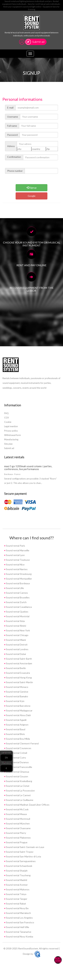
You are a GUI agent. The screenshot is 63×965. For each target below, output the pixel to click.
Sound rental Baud (15, 729)
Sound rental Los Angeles (19, 917)
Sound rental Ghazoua (17, 771)
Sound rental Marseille (17, 550)
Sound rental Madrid (16, 880)
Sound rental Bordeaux (17, 583)
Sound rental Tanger (16, 898)
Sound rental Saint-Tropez (19, 851)
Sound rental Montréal (17, 616)
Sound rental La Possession (20, 790)
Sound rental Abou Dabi (18, 715)
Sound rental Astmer (16, 884)
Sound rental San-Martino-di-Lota (23, 856)
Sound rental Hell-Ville (17, 927)
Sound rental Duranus (17, 762)
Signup (32, 187)
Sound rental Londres (16, 649)
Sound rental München (17, 823)
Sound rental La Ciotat (17, 785)
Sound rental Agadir (16, 719)
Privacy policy (11, 430)
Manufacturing (11, 439)
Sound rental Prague (16, 842)
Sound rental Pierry (15, 832)
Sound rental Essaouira (17, 672)
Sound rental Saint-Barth (18, 658)
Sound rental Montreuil (17, 818)
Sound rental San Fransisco (19, 922)
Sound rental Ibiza (15, 621)
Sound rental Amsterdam (18, 663)
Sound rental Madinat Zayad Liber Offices (27, 804)
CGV (6, 417)
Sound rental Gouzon (16, 776)
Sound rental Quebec (16, 611)
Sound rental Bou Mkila (17, 738)
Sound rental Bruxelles (17, 597)
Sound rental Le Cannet (18, 795)
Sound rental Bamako (16, 696)
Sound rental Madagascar (18, 710)
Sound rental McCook (17, 809)
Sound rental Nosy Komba (19, 936)
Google (31, 195)
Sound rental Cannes (16, 592)
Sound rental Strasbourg (18, 573)
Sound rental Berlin (15, 668)
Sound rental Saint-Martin (19, 682)
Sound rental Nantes (16, 569)
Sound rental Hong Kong (18, 677)
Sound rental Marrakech (18, 913)
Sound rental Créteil (16, 752)
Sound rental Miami (15, 639)
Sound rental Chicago (16, 635)
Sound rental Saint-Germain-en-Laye (24, 847)
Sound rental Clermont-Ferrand (22, 743)
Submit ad (38, 41)
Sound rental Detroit (16, 644)
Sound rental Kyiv (14, 701)
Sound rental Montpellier (18, 578)
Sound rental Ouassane (18, 828)
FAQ (6, 413)
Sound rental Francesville (18, 767)
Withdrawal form (12, 435)
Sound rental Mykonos (17, 889)
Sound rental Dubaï (15, 654)
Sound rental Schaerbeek (18, 865)
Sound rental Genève (16, 691)
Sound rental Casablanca (18, 606)
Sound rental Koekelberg (18, 781)
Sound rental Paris (15, 545)
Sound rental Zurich (16, 602)
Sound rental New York (17, 630)
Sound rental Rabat (15, 903)
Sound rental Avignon (16, 724)
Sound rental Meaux (16, 814)
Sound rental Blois (15, 734)
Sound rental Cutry (15, 757)
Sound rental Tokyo (15, 894)
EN (6, 757)
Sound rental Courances (18, 748)
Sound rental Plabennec (18, 837)
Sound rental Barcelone (17, 705)
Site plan (8, 443)
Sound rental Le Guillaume (19, 800)
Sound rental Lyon (15, 555)
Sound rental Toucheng (18, 875)
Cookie (7, 422)
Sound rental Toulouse (17, 559)
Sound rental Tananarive (18, 931)
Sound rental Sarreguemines (20, 861)
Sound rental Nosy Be (17, 908)
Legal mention (11, 426)
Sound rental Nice (15, 564)
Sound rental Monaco (16, 686)
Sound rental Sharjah (16, 870)
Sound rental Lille (14, 588)
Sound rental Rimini (15, 625)
